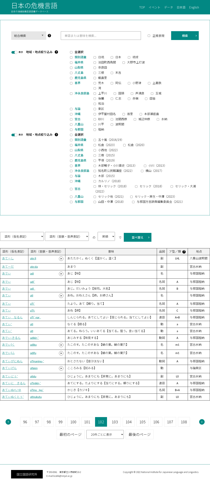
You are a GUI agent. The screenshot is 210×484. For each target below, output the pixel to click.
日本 (118, 57)
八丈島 (79, 72)
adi (32, 273)
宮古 (77, 119)
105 (142, 421)
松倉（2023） (107, 145)
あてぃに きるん (14, 383)
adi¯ (32, 282)
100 (73, 421)
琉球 (135, 57)
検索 (185, 35)
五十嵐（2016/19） (111, 139)
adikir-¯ (34, 338)
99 (61, 421)
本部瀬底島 (151, 114)
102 (101, 421)
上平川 (102, 93)
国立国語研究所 (27, 474)
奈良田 (102, 67)
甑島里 (102, 77)
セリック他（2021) (111, 196)
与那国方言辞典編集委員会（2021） (161, 201)
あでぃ (6, 273)
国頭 (121, 93)
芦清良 (139, 93)
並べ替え (138, 237)
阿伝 (118, 83)
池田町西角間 (107, 62)
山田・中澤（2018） (111, 201)
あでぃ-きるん (11, 338)
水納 (164, 119)
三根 (101, 72)
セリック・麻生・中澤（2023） (156, 196)
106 (156, 421)
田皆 (152, 98)
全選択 (79, 52)
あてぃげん (9, 368)
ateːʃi (33, 258)
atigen (34, 368)
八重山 (79, 124)
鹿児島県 (80, 77)
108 (184, 421)
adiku (33, 344)
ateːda (34, 266)
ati (31, 295)
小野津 (136, 83)
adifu (33, 353)
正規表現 (158, 35)
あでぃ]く (8, 344)
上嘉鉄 (157, 83)
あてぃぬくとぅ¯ (13, 397)
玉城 (158, 93)
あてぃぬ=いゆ (11, 390)
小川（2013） (157, 165)
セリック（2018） (152, 186)
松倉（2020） (137, 145)
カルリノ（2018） (110, 181)
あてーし (8, 258)
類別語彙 (80, 57)
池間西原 (121, 119)
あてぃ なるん (12, 317)
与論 (77, 108)
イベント (154, 7)
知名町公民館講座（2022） (116, 170)
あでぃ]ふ (8, 353)
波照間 (119, 124)
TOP (142, 7)
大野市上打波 (136, 62)
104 (129, 421)
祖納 (101, 129)
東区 (101, 108)
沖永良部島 (82, 93)
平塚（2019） (107, 160)
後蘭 (101, 98)
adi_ (32, 288)
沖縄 (77, 114)
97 (37, 421)
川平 (101, 124)
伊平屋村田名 (107, 114)
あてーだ (8, 266)
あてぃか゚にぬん (12, 361)
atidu (33, 376)
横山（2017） (155, 170)
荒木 (101, 83)
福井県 (79, 62)
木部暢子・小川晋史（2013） (117, 165)
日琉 (101, 57)
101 (87, 421)
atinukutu (36, 397)
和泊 (101, 103)
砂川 (101, 119)
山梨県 (79, 67)
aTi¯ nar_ (35, 317)
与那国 (79, 129)
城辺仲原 (144, 119)
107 (170, 421)
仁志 (118, 98)
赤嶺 (135, 98)
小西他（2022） (109, 150)
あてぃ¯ (7, 324)
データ (168, 7)
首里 (130, 114)
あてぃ (6, 295)
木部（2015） (107, 176)
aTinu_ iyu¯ (37, 390)
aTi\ (32, 310)
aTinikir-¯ (35, 383)
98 (49, 421)
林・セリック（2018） (113, 186)
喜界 (77, 83)
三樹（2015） (107, 155)
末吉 (118, 72)
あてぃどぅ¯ (10, 376)
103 (115, 421)
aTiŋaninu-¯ (37, 361)
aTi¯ (32, 304)
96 (25, 421)
